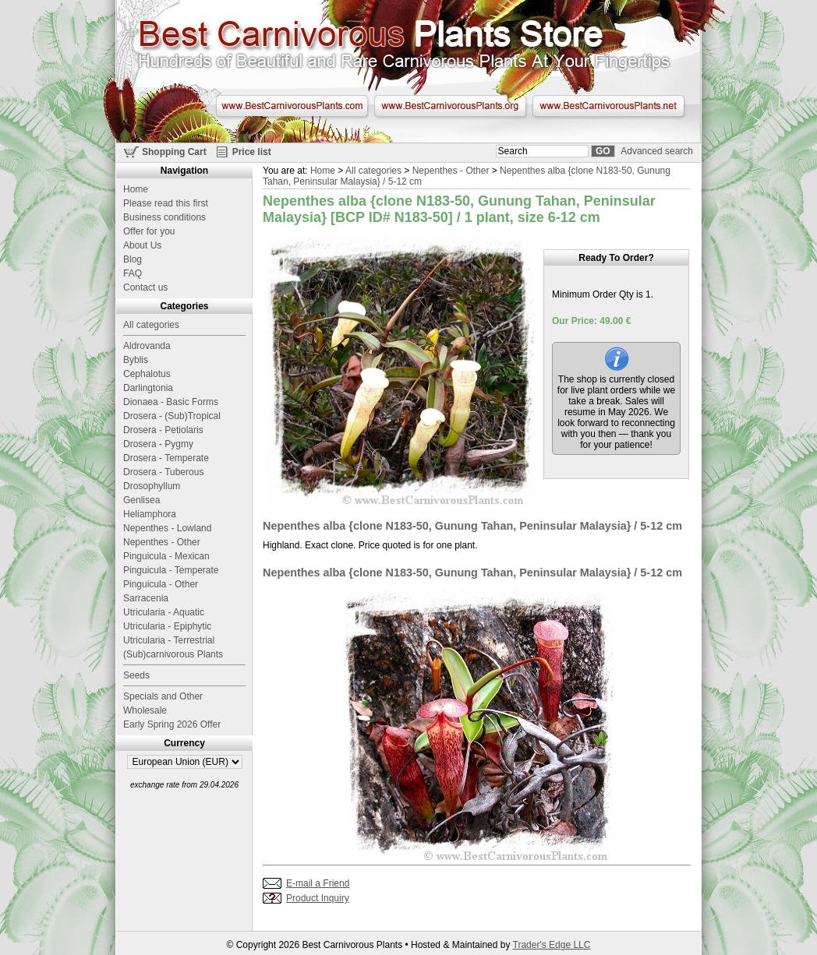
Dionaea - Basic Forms (170, 401)
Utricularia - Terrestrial (168, 640)
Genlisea (141, 500)
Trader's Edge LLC (552, 944)
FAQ (132, 273)
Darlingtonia (148, 387)
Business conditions (164, 217)
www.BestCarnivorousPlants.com (292, 106)
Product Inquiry (317, 898)
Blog (132, 259)
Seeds (136, 675)
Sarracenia (145, 598)
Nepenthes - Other (451, 170)
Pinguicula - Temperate (171, 570)
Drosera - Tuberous (163, 472)
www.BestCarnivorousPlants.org (450, 106)
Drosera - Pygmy (158, 444)
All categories (373, 170)
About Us (142, 245)
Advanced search (657, 151)
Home (322, 170)
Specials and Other (163, 696)
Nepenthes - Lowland (167, 528)
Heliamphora (149, 514)
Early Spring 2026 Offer (172, 724)
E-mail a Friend (317, 883)
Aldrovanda (147, 345)
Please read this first (165, 203)
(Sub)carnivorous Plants (173, 654)
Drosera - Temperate (166, 458)
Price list (251, 151)
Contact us (145, 287)
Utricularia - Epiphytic (167, 626)
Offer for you (149, 231)
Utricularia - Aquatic (163, 612)
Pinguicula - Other (160, 584)
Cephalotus (147, 373)
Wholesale (145, 710)
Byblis (135, 359)
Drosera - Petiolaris (163, 430)
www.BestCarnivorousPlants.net (608, 106)
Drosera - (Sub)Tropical (172, 416)
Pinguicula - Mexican (166, 556)
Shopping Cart (174, 151)
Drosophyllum (151, 486)
